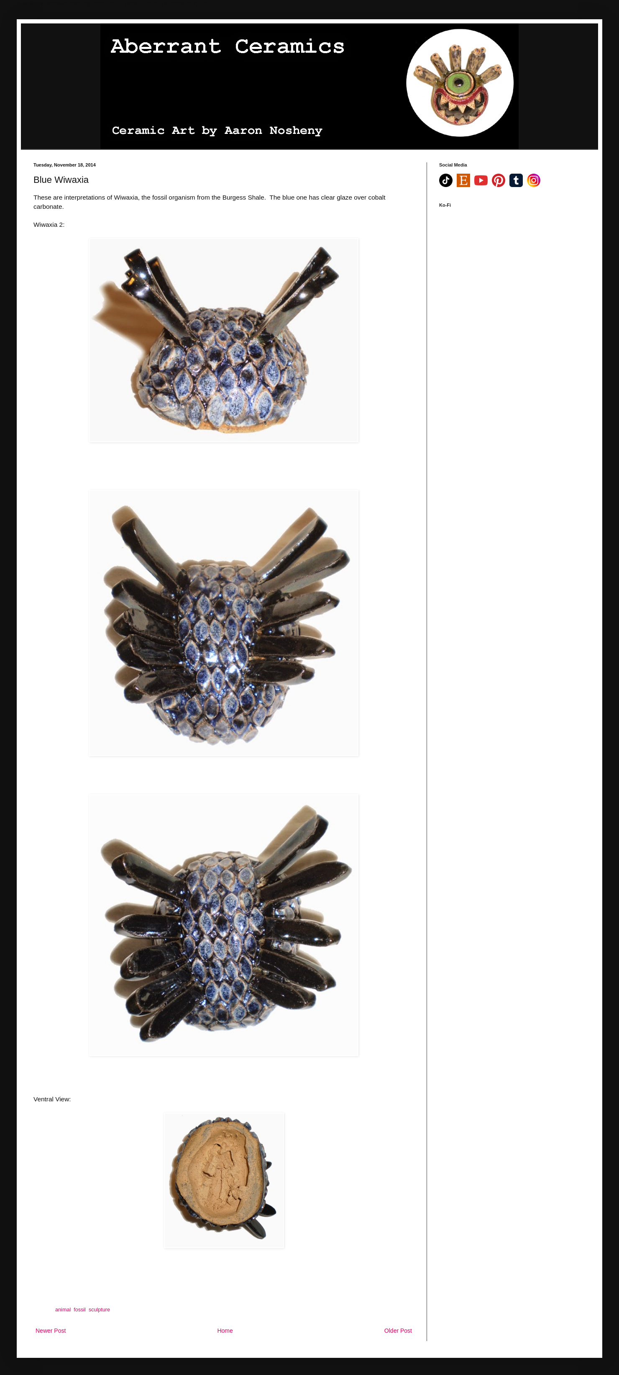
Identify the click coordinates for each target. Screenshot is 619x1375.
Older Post (398, 1330)
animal (63, 1310)
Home (225, 1330)
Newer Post (51, 1330)
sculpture (99, 1310)
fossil (80, 1310)
